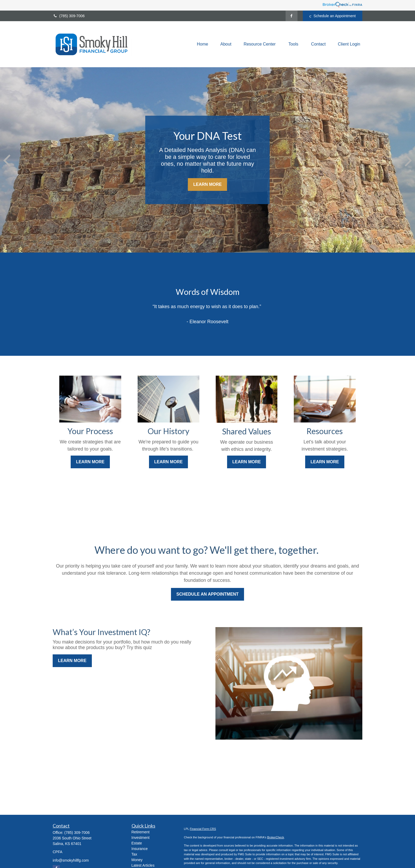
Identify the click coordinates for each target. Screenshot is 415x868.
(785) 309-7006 (69, 16)
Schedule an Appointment (332, 16)
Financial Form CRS (203, 828)
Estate (137, 843)
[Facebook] (291, 16)
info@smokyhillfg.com (71, 860)
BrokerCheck (275, 837)
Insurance (140, 849)
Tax (134, 854)
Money (137, 860)
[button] (202, 44)
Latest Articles (143, 865)
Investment (141, 837)
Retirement (141, 832)
